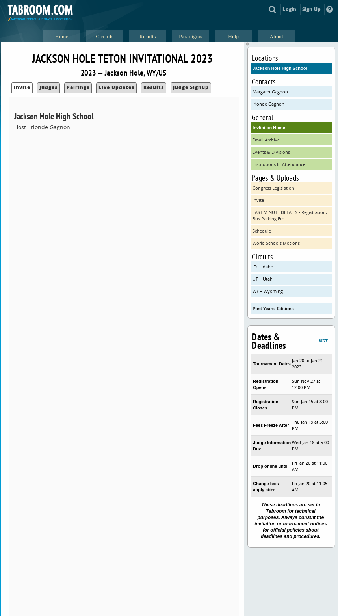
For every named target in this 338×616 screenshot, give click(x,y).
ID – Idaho (263, 267)
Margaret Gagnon (270, 92)
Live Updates (116, 87)
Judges (48, 87)
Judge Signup (191, 87)
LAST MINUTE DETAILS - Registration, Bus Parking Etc (290, 215)
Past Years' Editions (273, 308)
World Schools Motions (276, 243)
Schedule (262, 231)
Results (153, 87)
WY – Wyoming (268, 291)
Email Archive (266, 140)
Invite (22, 87)
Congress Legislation (273, 188)
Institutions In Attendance (279, 164)
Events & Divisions (271, 152)
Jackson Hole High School (280, 68)
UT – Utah (263, 279)
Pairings (78, 87)
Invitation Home (269, 127)
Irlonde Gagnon (268, 104)
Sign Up (311, 9)
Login (289, 9)
